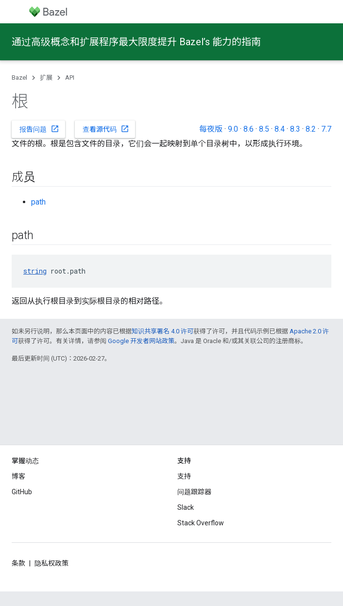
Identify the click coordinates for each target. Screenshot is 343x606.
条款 (18, 563)
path (38, 202)
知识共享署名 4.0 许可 (162, 331)
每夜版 (211, 129)
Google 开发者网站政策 (141, 341)
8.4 (279, 129)
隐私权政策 (51, 563)
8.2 (311, 129)
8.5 (264, 129)
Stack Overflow (200, 523)
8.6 (248, 129)
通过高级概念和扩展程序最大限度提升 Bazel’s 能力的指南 (136, 42)
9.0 (233, 129)
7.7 (326, 129)
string (35, 271)
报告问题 (39, 128)
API (69, 77)
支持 (184, 476)
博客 (18, 476)
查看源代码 (106, 128)
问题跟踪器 (194, 492)
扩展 (46, 77)
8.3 (295, 129)
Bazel (19, 77)
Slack (185, 507)
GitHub (22, 492)
